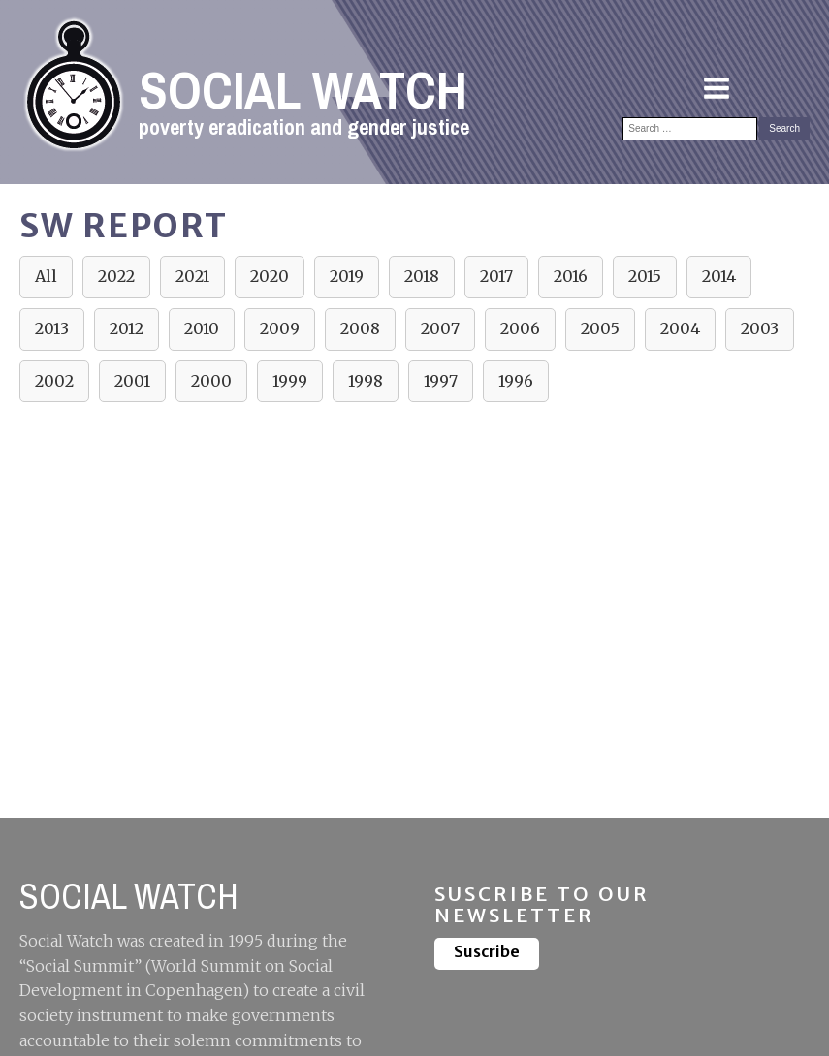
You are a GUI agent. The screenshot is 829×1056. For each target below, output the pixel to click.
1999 (289, 380)
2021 (192, 276)
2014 (719, 276)
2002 (54, 380)
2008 (360, 328)
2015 (644, 276)
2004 (680, 328)
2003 (760, 328)
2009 (280, 328)
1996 (515, 380)
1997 (441, 380)
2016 (571, 276)
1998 (365, 380)
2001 (132, 380)
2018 (421, 276)
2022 (116, 276)
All (46, 276)
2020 (269, 276)
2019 (347, 276)
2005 (600, 328)
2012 (126, 328)
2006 (520, 328)
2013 (52, 328)
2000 (211, 380)
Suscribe (487, 951)
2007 (440, 328)
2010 (201, 328)
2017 (496, 276)
